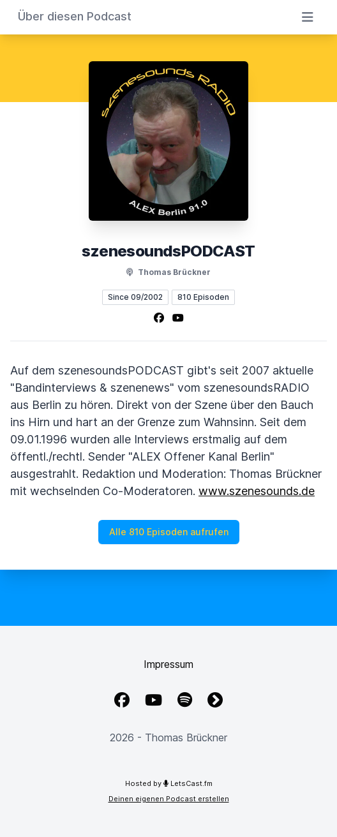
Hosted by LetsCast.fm (169, 783)
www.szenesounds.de (256, 491)
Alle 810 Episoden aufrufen (168, 531)
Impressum (168, 664)
